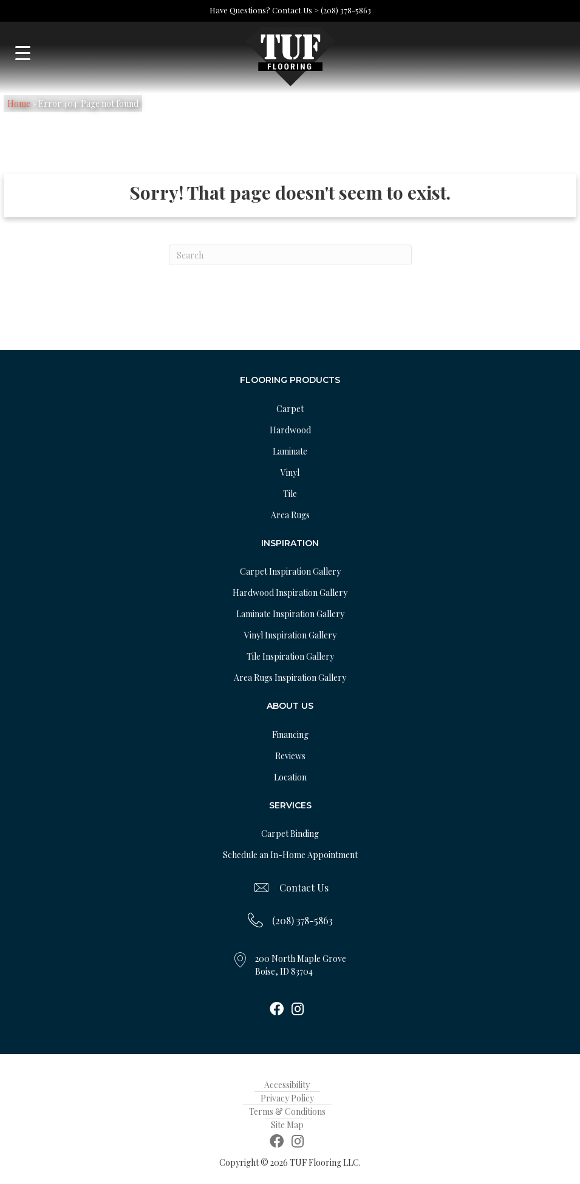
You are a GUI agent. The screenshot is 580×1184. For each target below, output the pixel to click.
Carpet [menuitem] (290, 408)
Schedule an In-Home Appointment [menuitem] (290, 855)
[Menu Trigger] (22, 53)
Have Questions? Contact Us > (264, 10)
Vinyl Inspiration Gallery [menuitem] (290, 635)
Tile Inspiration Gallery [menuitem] (290, 656)
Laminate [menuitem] (290, 451)
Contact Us (304, 887)
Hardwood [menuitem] (290, 430)
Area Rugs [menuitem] (290, 515)
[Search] (290, 255)
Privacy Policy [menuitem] (287, 1098)
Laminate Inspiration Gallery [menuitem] (290, 614)
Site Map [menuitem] (287, 1125)
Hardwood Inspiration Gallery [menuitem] (290, 592)
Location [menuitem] (290, 777)
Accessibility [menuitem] (287, 1085)
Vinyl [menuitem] (290, 472)
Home (18, 103)
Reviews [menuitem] (290, 756)
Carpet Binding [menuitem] (290, 833)
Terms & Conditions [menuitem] (287, 1111)
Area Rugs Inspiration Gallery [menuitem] (290, 677)
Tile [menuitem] (290, 493)
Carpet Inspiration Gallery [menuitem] (290, 571)
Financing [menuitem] (290, 734)
